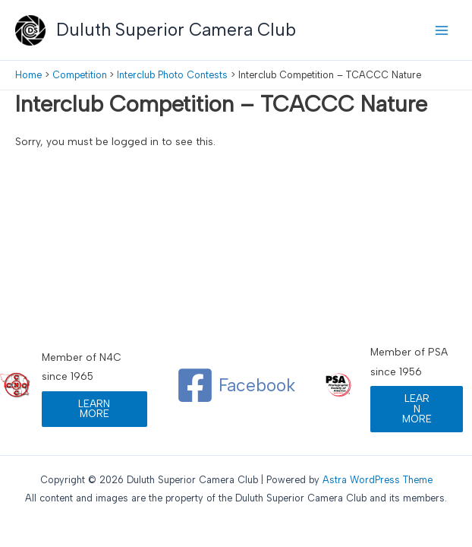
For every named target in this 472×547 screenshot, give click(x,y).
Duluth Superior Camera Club (176, 29)
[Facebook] (235, 385)
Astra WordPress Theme (378, 479)
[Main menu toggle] (442, 30)
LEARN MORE (94, 408)
